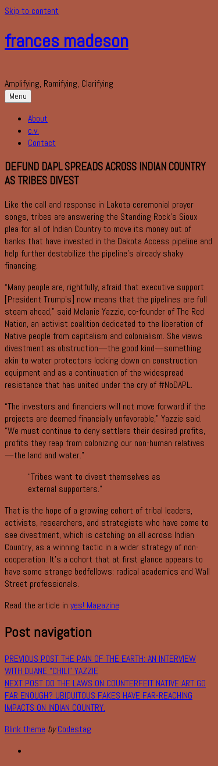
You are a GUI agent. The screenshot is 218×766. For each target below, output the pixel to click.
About (38, 118)
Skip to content (32, 11)
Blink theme (25, 729)
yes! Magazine (94, 605)
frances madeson (66, 40)
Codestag (74, 729)
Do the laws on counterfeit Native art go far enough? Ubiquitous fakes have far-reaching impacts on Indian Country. (105, 695)
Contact (42, 143)
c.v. (33, 130)
